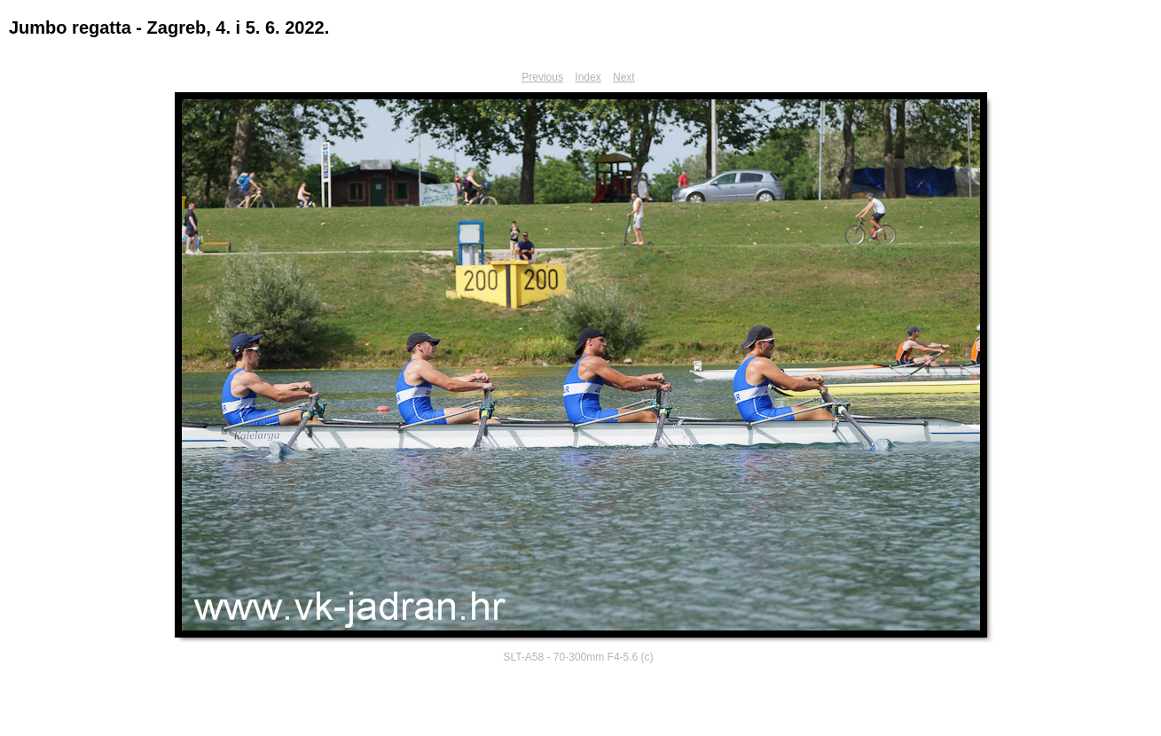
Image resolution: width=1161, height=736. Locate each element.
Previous (542, 77)
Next (624, 77)
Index (587, 77)
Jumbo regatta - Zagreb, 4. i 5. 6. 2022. (169, 27)
